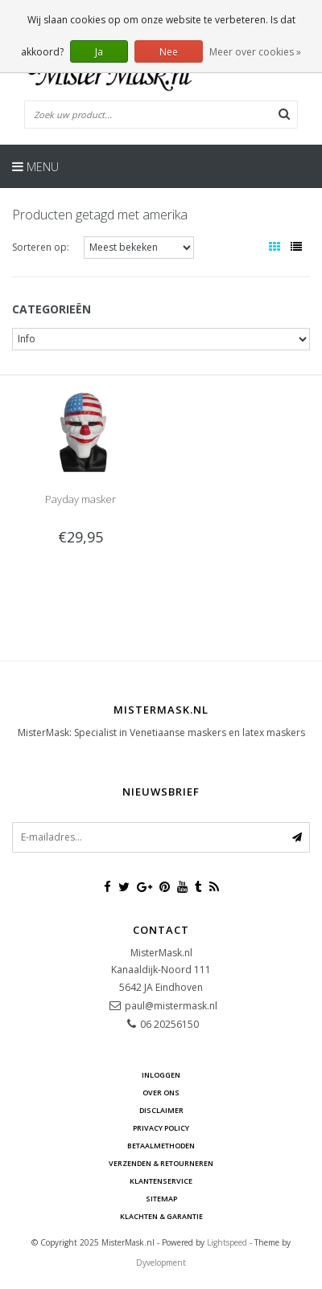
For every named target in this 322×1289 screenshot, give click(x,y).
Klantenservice (161, 1181)
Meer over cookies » (255, 52)
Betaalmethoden (161, 1145)
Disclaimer (161, 1110)
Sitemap (161, 1198)
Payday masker (80, 499)
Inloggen (161, 1075)
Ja (99, 52)
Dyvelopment (161, 1262)
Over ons (161, 1092)
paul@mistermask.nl (171, 1006)
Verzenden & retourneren (161, 1163)
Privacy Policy (161, 1128)
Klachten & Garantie (161, 1216)
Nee (168, 52)
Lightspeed (227, 1242)
